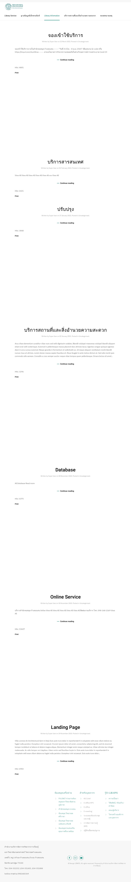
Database (65, 469)
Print (16, 73)
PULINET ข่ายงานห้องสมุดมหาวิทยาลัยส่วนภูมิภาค (67, 801)
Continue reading (67, 59)
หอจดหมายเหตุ (106, 15)
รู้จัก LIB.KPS (111, 793)
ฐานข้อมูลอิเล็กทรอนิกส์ (30, 15)
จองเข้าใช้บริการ (65, 35)
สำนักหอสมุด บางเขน (67, 809)
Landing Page (65, 727)
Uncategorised (83, 42)
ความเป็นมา (113, 798)
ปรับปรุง (65, 209)
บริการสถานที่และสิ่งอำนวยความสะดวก (80, 15)
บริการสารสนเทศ (65, 162)
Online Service (65, 597)
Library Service (10, 15)
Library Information (52, 15)
